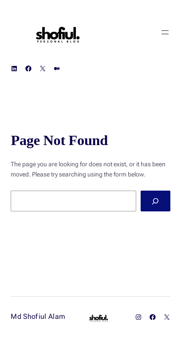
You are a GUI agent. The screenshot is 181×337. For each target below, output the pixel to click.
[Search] (155, 201)
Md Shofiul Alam (38, 316)
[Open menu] (165, 32)
